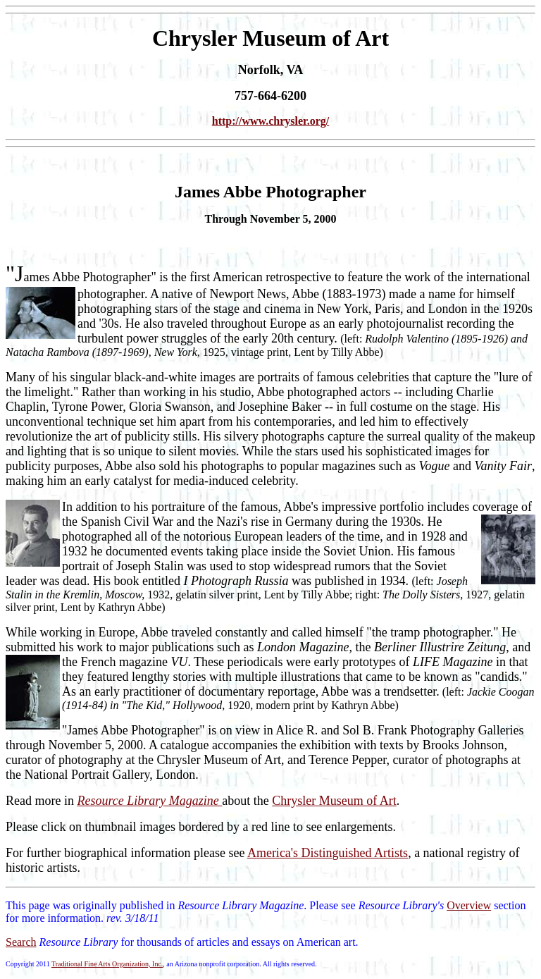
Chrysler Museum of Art (334, 801)
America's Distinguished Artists (327, 853)
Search (21, 942)
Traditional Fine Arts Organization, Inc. (107, 964)
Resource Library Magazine (149, 801)
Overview (469, 905)
